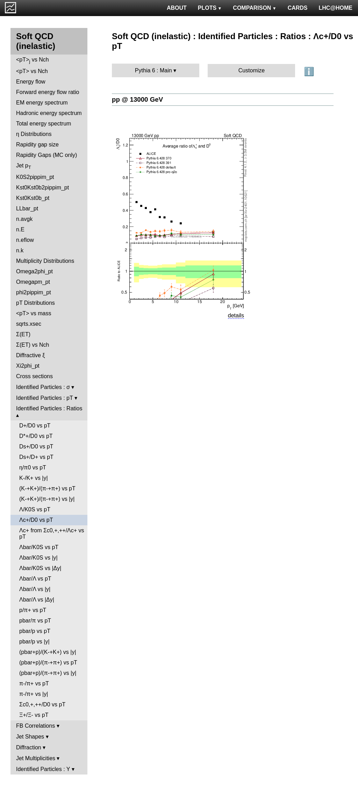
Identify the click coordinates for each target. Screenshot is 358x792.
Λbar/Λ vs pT (35, 579)
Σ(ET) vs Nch (32, 345)
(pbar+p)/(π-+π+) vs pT (48, 662)
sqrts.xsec (28, 324)
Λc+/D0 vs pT (36, 520)
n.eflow (25, 240)
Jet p (23, 166)
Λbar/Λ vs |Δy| (36, 600)
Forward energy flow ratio (47, 92)
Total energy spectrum (43, 124)
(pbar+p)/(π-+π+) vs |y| (47, 673)
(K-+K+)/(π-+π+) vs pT (47, 488)
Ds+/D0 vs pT (36, 446)
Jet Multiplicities (35, 758)
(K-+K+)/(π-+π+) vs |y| (46, 499)
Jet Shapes (30, 737)
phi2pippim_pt (33, 292)
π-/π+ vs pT (34, 683)
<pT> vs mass (33, 313)
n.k (19, 250)
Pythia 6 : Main (153, 70)
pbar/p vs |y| (34, 642)
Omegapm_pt (33, 282)
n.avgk (24, 219)
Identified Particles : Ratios (49, 408)
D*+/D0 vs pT (36, 436)
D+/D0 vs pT (34, 426)
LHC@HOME (335, 8)
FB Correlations (35, 726)
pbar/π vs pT (35, 621)
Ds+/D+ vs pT (36, 457)
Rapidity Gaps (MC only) (46, 155)
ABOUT (177, 8)
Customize (251, 70)
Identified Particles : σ (43, 387)
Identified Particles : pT (44, 398)
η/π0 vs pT (32, 467)
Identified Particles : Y (43, 769)
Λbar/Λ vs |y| (34, 589)
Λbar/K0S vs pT (38, 547)
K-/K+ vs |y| (33, 478)
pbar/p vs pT (34, 631)
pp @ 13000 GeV (137, 99)
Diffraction (28, 747)
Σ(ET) (23, 334)
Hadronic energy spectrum (49, 113)
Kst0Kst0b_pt (32, 198)
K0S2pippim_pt (35, 177)
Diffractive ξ (30, 355)
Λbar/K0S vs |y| (38, 558)
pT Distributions (35, 303)
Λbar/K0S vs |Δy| (40, 568)
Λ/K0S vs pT (34, 509)
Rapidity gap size (37, 144)
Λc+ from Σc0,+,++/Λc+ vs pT (51, 533)
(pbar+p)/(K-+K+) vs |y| (47, 652)
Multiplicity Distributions (45, 261)
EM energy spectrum (42, 103)
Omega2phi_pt (34, 271)
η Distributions (33, 134)
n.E (20, 229)
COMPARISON (254, 8)
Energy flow (30, 82)
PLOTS (210, 8)
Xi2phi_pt (28, 366)
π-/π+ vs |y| (33, 694)
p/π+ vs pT (32, 610)
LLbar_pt (27, 208)
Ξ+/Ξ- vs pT (33, 715)
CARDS (298, 8)
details (236, 315)
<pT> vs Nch (32, 60)
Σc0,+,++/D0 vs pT (42, 704)
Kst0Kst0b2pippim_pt (42, 187)
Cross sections (34, 376)
